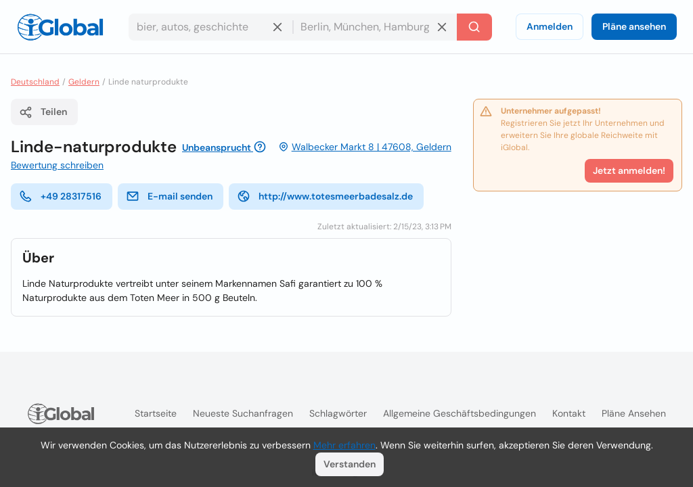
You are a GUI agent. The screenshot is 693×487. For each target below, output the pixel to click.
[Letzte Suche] (474, 27)
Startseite (156, 413)
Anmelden (550, 26)
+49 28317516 (60, 196)
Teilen (43, 112)
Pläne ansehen (634, 26)
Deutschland (35, 81)
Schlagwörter (338, 413)
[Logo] (60, 27)
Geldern (83, 81)
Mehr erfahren (344, 445)
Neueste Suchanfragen (243, 413)
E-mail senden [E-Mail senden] (169, 196)
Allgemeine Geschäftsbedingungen (459, 413)
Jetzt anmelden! (629, 170)
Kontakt (568, 413)
